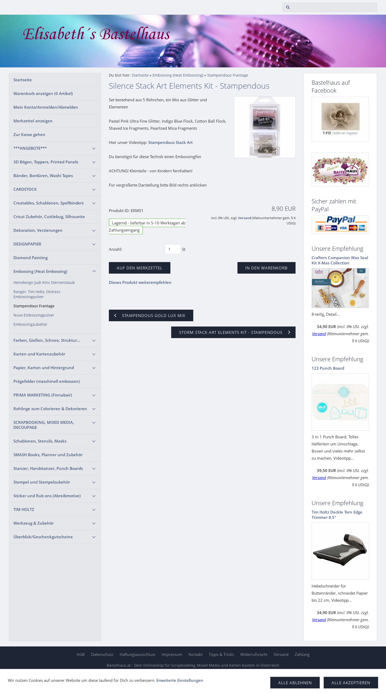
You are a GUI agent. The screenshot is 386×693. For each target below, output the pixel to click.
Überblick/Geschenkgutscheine (43, 536)
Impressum (172, 654)
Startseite (22, 79)
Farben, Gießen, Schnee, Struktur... (46, 340)
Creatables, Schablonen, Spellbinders (48, 202)
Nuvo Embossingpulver (33, 315)
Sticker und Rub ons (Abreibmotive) (47, 495)
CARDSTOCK (25, 189)
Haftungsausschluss (137, 654)
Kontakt (195, 654)
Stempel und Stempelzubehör (41, 482)
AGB (81, 654)
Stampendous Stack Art (170, 142)
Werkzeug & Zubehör (33, 523)
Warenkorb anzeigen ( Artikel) (43, 93)
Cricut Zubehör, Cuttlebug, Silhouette (49, 216)
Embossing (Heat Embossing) (40, 271)
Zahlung (302, 654)
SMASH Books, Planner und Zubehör (48, 454)
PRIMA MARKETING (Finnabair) (42, 395)
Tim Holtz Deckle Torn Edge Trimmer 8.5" (337, 514)
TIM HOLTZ (23, 509)
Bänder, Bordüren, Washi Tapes (43, 175)
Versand (244, 218)
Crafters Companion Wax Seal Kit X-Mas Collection (340, 260)
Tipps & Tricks (221, 654)
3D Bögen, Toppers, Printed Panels (45, 161)
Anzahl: (115, 249)
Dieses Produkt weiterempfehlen (140, 282)
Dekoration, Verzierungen (38, 230)
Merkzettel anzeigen (33, 120)
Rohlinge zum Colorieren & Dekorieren (50, 408)
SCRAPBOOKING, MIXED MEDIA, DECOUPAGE (43, 425)
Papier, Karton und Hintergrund (43, 367)
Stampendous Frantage (33, 306)
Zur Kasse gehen (29, 134)
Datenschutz (102, 654)
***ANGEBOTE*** (30, 148)
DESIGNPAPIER (27, 244)
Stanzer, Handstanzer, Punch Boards (48, 468)
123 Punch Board (328, 368)
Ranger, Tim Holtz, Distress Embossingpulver (36, 294)
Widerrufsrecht (253, 654)
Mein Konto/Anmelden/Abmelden (45, 107)
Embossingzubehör (30, 324)
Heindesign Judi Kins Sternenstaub (44, 282)
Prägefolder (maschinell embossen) (46, 381)
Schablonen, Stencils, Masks (40, 441)
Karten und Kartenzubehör (39, 353)
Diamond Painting (30, 257)
